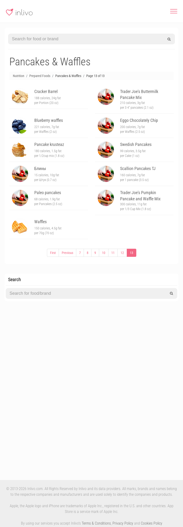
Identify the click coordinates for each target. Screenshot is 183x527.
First (53, 253)
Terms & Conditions (96, 523)
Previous (67, 253)
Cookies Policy (151, 523)
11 (113, 253)
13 (131, 253)
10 (103, 253)
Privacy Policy (122, 523)
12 (122, 253)
